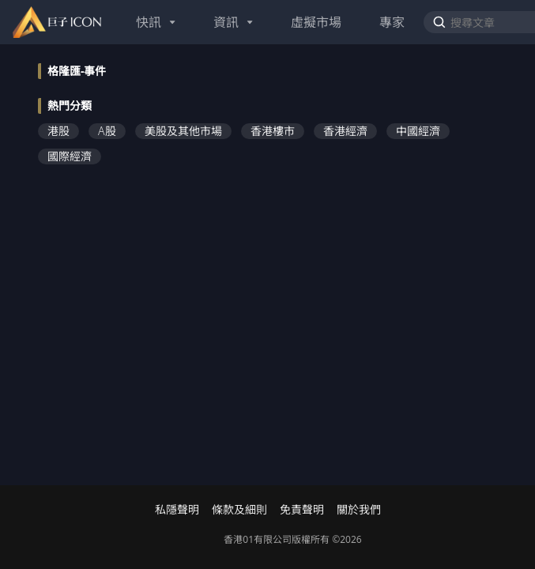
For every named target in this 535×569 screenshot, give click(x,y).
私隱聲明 (177, 509)
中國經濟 (418, 130)
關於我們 (359, 509)
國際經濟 (69, 156)
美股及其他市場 (183, 130)
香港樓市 (273, 130)
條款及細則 (239, 509)
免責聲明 (302, 509)
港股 (58, 130)
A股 (107, 130)
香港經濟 (345, 130)
